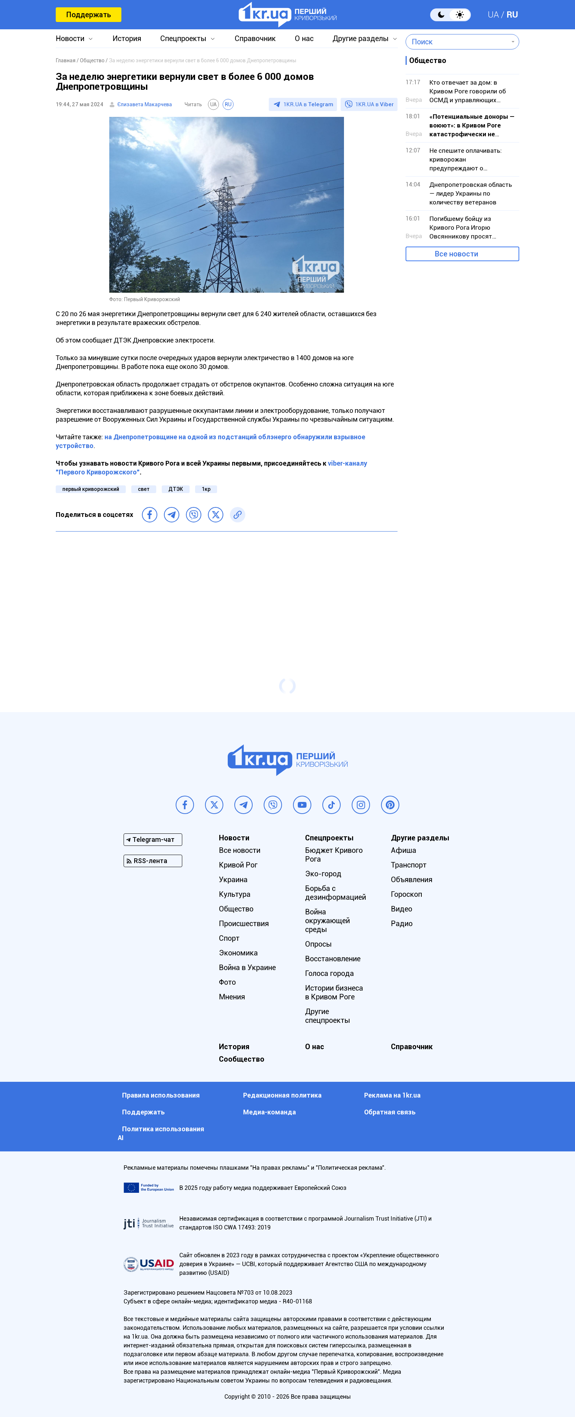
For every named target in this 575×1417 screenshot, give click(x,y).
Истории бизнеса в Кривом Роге (334, 992)
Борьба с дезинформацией (335, 893)
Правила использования (161, 1095)
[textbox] (457, 41)
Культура (234, 894)
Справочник (255, 38)
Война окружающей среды (327, 920)
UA (493, 15)
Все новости (456, 253)
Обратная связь (389, 1112)
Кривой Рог (238, 865)
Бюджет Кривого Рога (334, 854)
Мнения (232, 996)
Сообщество (241, 1059)
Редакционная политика (282, 1095)
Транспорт (408, 865)
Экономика (238, 952)
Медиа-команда (269, 1112)
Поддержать (88, 14)
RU (512, 15)
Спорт (229, 938)
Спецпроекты (183, 38)
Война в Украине (247, 967)
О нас (304, 38)
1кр (206, 489)
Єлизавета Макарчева (144, 104)
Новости (70, 38)
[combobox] (457, 41)
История (127, 38)
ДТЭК (175, 489)
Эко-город (323, 873)
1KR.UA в (308, 104)
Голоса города (329, 973)
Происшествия (244, 923)
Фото (227, 982)
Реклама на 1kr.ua (392, 1095)
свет (144, 489)
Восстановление (332, 958)
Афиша (403, 850)
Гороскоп (406, 894)
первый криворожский (90, 489)
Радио (402, 923)
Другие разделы (361, 38)
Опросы (318, 944)
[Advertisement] (227, 590)
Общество (236, 908)
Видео (401, 908)
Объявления (411, 879)
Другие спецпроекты (327, 1016)
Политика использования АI (161, 1133)
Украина (233, 879)
